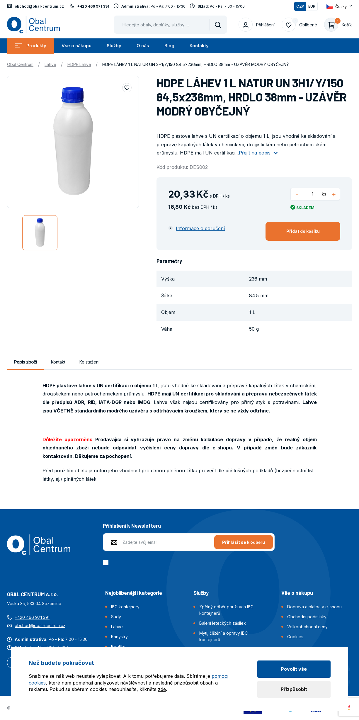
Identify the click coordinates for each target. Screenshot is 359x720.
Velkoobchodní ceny (307, 626)
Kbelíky (118, 646)
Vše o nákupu (76, 45)
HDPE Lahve (79, 64)
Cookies (295, 636)
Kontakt (58, 361)
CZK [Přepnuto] (300, 6)
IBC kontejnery (125, 606)
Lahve (50, 64)
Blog (169, 45)
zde (162, 689)
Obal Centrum (20, 64)
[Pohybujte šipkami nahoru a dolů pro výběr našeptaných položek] (170, 25)
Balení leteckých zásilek (222, 623)
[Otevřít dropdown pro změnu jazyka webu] (339, 6)
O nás (143, 45)
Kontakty (199, 45)
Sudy (116, 616)
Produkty (30, 45)
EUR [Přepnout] (311, 6)
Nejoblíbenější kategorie (133, 593)
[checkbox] (107, 562)
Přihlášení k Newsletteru (132, 525)
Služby (114, 45)
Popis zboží (25, 361)
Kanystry (119, 636)
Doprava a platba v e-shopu (314, 606)
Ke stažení (89, 361)
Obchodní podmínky (306, 616)
